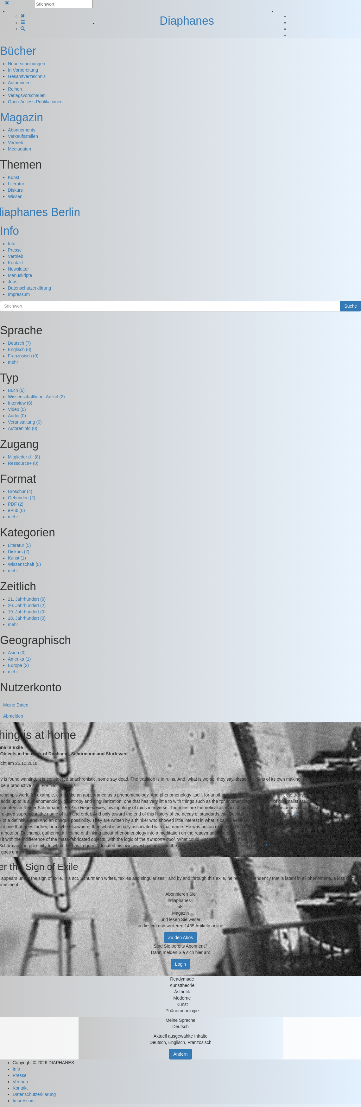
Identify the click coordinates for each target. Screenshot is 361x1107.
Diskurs (15, 190)
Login (180, 964)
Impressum (19, 294)
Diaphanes (187, 20)
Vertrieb (15, 142)
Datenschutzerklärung (29, 288)
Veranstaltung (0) (25, 422)
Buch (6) (16, 390)
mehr (13, 362)
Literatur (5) (19, 545)
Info (9, 230)
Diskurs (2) (18, 551)
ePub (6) (16, 510)
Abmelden (13, 716)
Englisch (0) (19, 349)
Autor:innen (19, 82)
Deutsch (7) (19, 343)
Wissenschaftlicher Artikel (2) (36, 396)
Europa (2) (18, 665)
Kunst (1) (17, 557)
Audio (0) (17, 415)
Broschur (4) (20, 491)
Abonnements (21, 129)
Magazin (21, 117)
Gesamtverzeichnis (27, 76)
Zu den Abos (180, 937)
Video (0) (17, 409)
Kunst (13, 177)
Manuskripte (20, 275)
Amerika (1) (19, 659)
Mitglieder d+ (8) (24, 456)
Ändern (180, 1054)
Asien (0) (17, 652)
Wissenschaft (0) (24, 564)
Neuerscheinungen (26, 63)
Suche (350, 306)
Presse (15, 250)
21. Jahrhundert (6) (27, 599)
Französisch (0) (23, 355)
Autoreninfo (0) (22, 428)
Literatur (16, 183)
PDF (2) (15, 504)
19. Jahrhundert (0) (27, 611)
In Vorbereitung (23, 70)
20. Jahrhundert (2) (27, 605)
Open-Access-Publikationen (35, 101)
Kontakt (15, 262)
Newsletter (18, 269)
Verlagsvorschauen (27, 95)
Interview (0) (20, 403)
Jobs (12, 281)
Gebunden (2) (21, 497)
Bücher (18, 50)
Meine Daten (15, 704)
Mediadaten (19, 148)
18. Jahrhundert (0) (27, 618)
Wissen (15, 196)
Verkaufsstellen (23, 136)
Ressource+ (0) (23, 463)
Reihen (15, 89)
